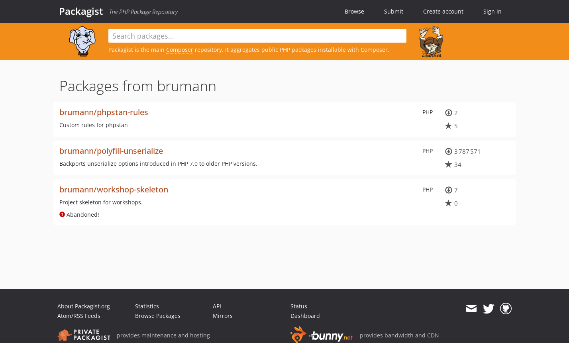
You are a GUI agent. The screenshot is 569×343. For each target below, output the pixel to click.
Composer (179, 49)
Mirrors (223, 315)
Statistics (147, 306)
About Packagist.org (83, 306)
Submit (393, 11)
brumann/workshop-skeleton (113, 189)
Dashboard (305, 315)
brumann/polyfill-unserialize (111, 150)
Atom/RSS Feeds (78, 315)
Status (298, 306)
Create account (443, 11)
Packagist (81, 11)
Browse (354, 11)
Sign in (492, 11)
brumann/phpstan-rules (103, 112)
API (217, 306)
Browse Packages (158, 315)
